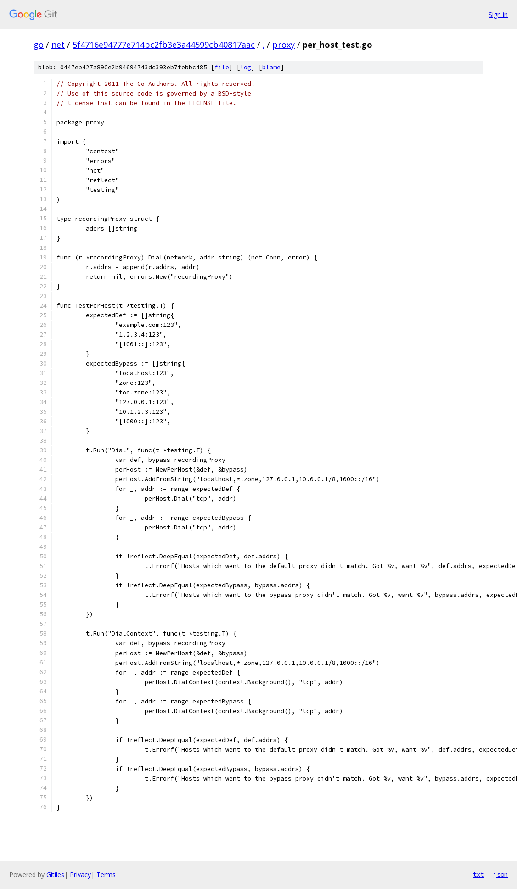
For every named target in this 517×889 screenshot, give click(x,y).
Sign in (498, 14)
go (39, 44)
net (58, 44)
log (245, 67)
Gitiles (55, 874)
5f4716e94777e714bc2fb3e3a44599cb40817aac (164, 44)
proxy (283, 44)
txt (478, 874)
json (500, 874)
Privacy (80, 874)
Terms (106, 874)
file (221, 67)
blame (271, 67)
